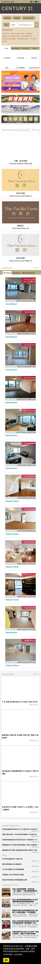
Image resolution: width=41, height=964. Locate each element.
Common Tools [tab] (25, 48)
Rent (13, 24)
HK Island (7, 18)
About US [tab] (35, 48)
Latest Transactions (11, 825)
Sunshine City (26, 36)
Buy (6, 24)
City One (5, 33)
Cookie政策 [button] (17, 954)
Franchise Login (8, 1)
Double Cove (14, 36)
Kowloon (17, 18)
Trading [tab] (6, 48)
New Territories (28, 18)
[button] (2, 81)
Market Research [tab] (15, 48)
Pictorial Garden (9, 38)
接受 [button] (6, 960)
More (36, 267)
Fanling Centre (23, 38)
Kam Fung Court (17, 33)
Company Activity (10, 885)
